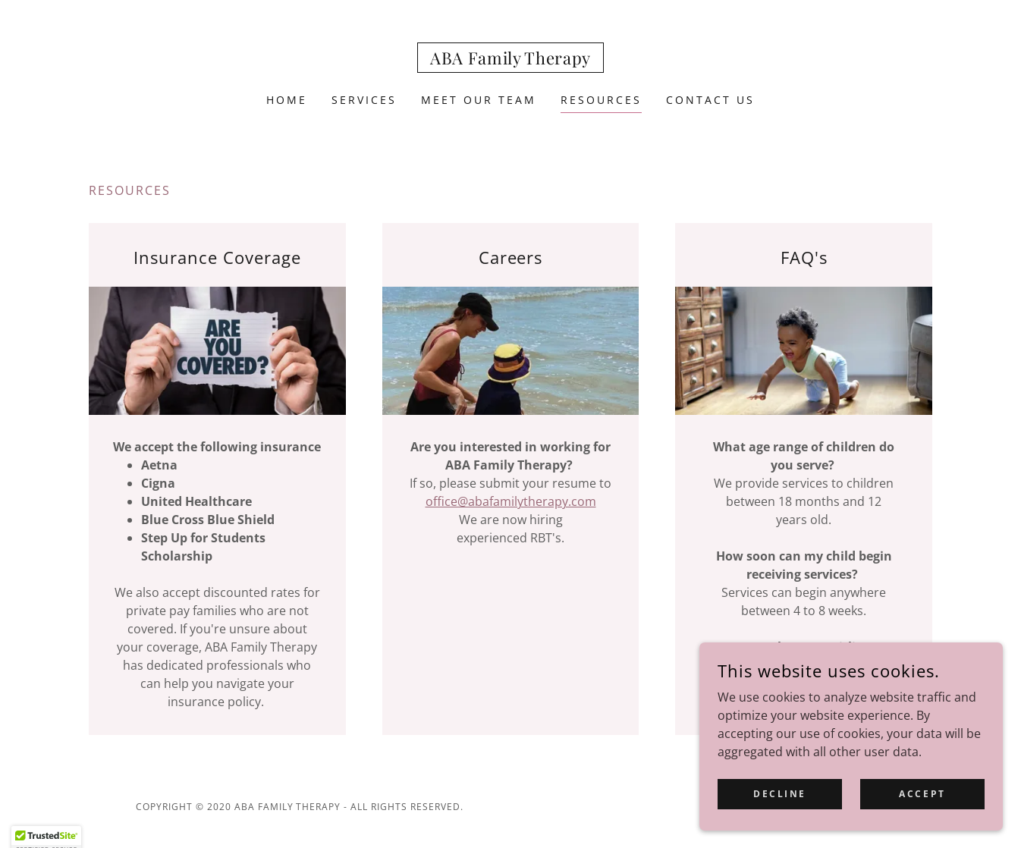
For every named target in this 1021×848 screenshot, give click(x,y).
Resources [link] (601, 100)
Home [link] (286, 100)
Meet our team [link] (478, 100)
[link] (510, 60)
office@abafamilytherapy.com (511, 501)
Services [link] (364, 100)
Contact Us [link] (710, 100)
